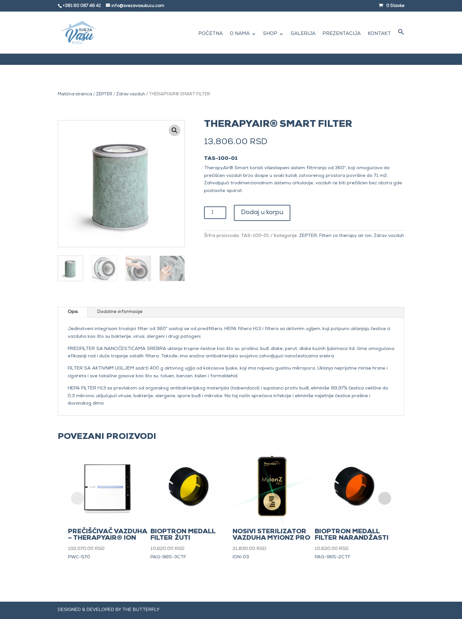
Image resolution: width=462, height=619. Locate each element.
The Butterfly (140, 610)
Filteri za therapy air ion (345, 236)
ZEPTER (104, 94)
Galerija (303, 34)
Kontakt (379, 34)
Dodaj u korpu (262, 213)
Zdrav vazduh (130, 94)
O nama (240, 34)
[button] (401, 41)
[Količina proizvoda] (215, 212)
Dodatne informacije (119, 312)
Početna (210, 34)
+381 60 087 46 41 (82, 6)
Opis (73, 312)
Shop (270, 34)
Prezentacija (341, 34)
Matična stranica (75, 94)
